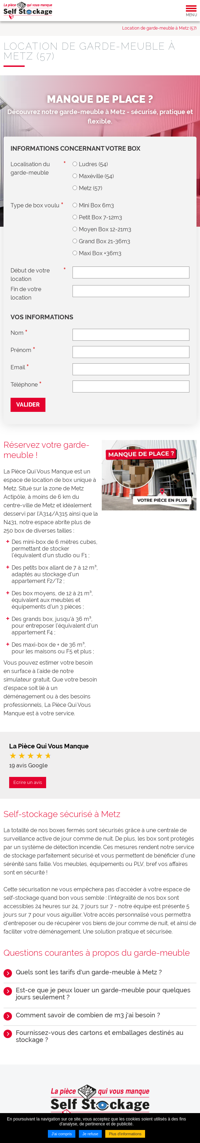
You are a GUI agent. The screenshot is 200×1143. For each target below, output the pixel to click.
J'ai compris (61, 1134)
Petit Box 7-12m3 (100, 217)
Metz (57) (90, 188)
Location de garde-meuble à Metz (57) (159, 28)
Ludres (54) (93, 164)
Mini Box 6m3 (96, 205)
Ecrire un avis (27, 782)
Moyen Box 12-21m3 (105, 229)
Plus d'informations (125, 1134)
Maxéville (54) (96, 176)
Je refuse (90, 1134)
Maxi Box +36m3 (100, 253)
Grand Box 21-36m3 (104, 241)
